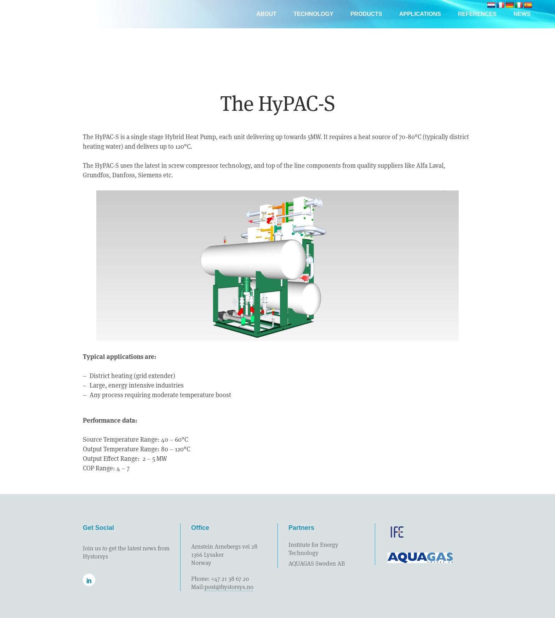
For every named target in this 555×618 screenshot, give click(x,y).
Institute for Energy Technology (313, 549)
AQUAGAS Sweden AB (316, 563)
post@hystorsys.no (229, 587)
